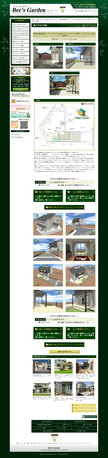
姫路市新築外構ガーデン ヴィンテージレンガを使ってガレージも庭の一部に (85, 399)
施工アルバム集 (87, 424)
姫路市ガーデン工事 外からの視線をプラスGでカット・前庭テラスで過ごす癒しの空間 (85, 376)
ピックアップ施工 (41, 428)
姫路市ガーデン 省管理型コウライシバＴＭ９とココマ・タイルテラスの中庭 (64, 376)
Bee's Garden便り (48, 431)
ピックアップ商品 (61, 428)
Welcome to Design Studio (44, 424)
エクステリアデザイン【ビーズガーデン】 (38, 11)
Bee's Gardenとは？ (48, 421)
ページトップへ (89, 416)
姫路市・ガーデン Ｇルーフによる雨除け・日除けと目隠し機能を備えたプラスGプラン (64, 399)
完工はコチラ (80, 192)
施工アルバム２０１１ (51, 19)
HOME (33, 19)
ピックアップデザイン (84, 428)
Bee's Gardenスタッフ (81, 421)
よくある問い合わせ (81, 431)
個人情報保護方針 (18, 137)
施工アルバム (40, 19)
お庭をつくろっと (67, 424)
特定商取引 (17, 134)
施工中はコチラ (48, 192)
